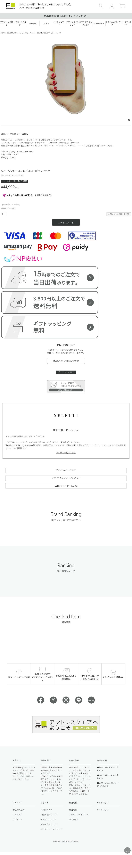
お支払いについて (48, 819)
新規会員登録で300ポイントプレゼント (66, 15)
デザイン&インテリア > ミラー (66, 478)
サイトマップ (103, 810)
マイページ (17, 815)
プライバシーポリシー (78, 815)
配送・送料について (49, 815)
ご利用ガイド (47, 810)
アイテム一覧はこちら (66, 453)
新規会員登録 (18, 810)
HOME (3, 33)
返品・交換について (49, 824)
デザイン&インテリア (66, 470)
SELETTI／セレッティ (15, 33)
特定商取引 (74, 819)
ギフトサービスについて (51, 829)
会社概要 (73, 810)
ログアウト (17, 819)
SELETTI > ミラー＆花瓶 (66, 486)
